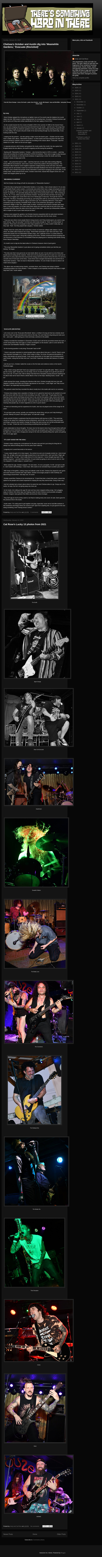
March (78, 125)
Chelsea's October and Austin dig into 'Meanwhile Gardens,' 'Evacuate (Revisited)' (31, 45)
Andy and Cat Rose (81, 59)
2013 (77, 166)
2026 (77, 87)
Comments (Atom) (38, 1540)
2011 (77, 172)
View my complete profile (80, 78)
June (78, 116)
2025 (77, 90)
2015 (77, 161)
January (79, 128)
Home (35, 1534)
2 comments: (34, 512)
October (79, 108)
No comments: (35, 1526)
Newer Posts (8, 1534)
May (78, 119)
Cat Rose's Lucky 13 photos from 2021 (24, 524)
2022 (77, 99)
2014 (77, 164)
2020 (77, 146)
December (80, 102)
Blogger (63, 1553)
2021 (77, 143)
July (78, 113)
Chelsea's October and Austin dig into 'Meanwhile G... (83, 132)
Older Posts (61, 1534)
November (80, 105)
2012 (77, 169)
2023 (77, 96)
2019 (77, 149)
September (80, 110)
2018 (77, 152)
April (78, 122)
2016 (77, 158)
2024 (77, 93)
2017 (77, 155)
